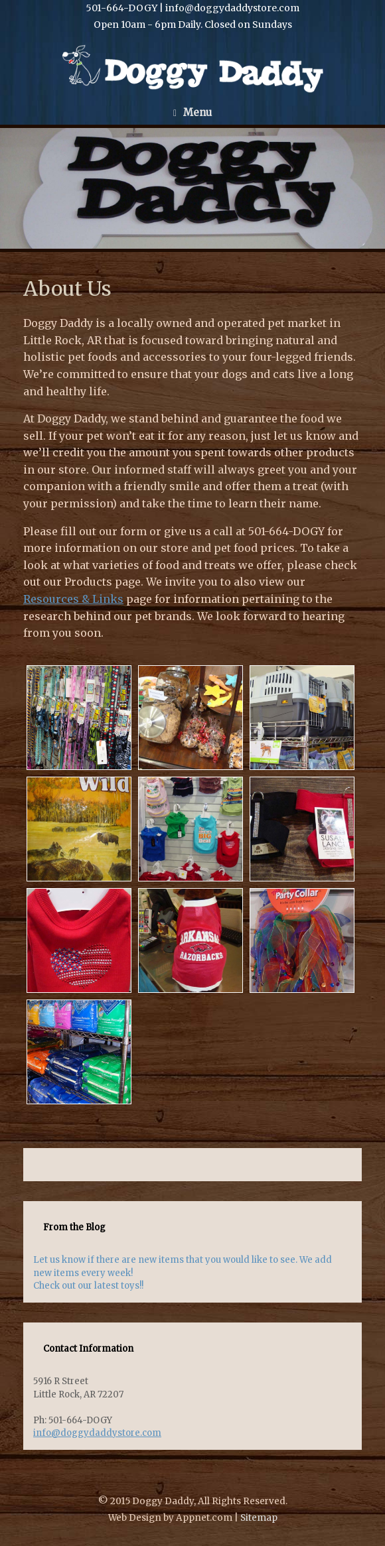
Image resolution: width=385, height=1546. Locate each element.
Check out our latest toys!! (88, 1285)
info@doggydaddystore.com (97, 1433)
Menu (192, 112)
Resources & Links (73, 599)
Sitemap (258, 1517)
